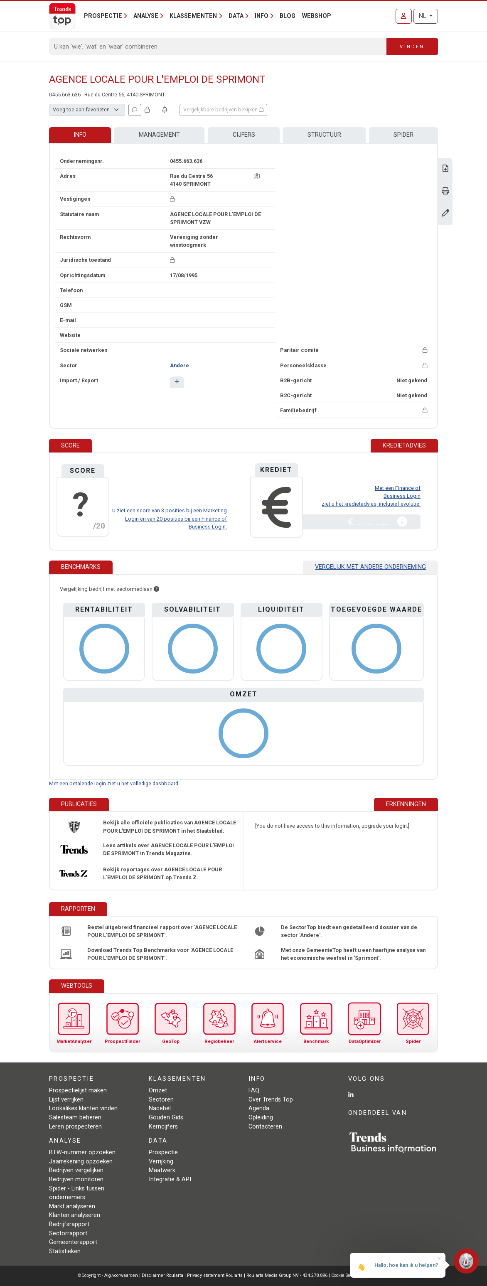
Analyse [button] (145, 16)
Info (80, 134)
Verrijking (161, 1161)
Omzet (158, 1090)
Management (159, 134)
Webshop (316, 16)
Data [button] (236, 16)
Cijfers (244, 134)
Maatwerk (162, 1170)
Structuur (324, 134)
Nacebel (160, 1108)
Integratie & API (170, 1179)
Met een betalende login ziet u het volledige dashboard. (114, 783)
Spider (403, 134)
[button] (177, 382)
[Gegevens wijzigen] (445, 213)
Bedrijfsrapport (69, 1224)
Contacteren (265, 1126)
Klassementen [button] (193, 16)
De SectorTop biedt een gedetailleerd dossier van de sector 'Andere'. (349, 931)
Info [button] (261, 16)
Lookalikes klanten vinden (83, 1108)
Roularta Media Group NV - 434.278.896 (287, 1275)
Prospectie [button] (103, 16)
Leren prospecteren (75, 1126)
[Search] (218, 46)
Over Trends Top (270, 1099)
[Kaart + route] (257, 176)
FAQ (253, 1090)
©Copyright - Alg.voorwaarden (108, 1275)
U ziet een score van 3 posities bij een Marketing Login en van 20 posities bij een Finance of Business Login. (169, 518)
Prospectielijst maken (78, 1090)
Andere (179, 365)
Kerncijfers (163, 1126)
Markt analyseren (72, 1206)
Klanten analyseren (74, 1215)
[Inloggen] (404, 16)
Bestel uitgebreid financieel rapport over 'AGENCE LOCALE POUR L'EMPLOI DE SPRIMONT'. (162, 931)
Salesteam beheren (75, 1117)
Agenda (258, 1108)
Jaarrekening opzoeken (81, 1161)
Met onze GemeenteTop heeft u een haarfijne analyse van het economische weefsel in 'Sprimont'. (353, 954)
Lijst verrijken (66, 1099)
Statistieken (65, 1251)
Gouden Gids (166, 1117)
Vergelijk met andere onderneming (370, 566)
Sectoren (161, 1099)
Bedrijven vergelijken (76, 1170)
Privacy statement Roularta (215, 1275)
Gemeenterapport (73, 1242)
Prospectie (163, 1152)
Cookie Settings (347, 1275)
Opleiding (260, 1117)
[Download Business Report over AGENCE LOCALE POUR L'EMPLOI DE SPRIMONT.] (445, 169)
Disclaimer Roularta (162, 1275)
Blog (287, 16)
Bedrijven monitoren (76, 1179)
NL (423, 16)
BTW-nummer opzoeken (82, 1152)
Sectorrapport (68, 1233)
